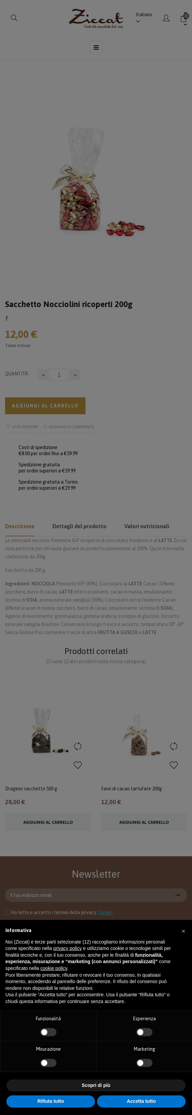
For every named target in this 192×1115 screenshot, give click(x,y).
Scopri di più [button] (96, 1085)
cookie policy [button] (54, 968)
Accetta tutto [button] (141, 1101)
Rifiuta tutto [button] (51, 1101)
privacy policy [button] (67, 948)
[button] (183, 930)
